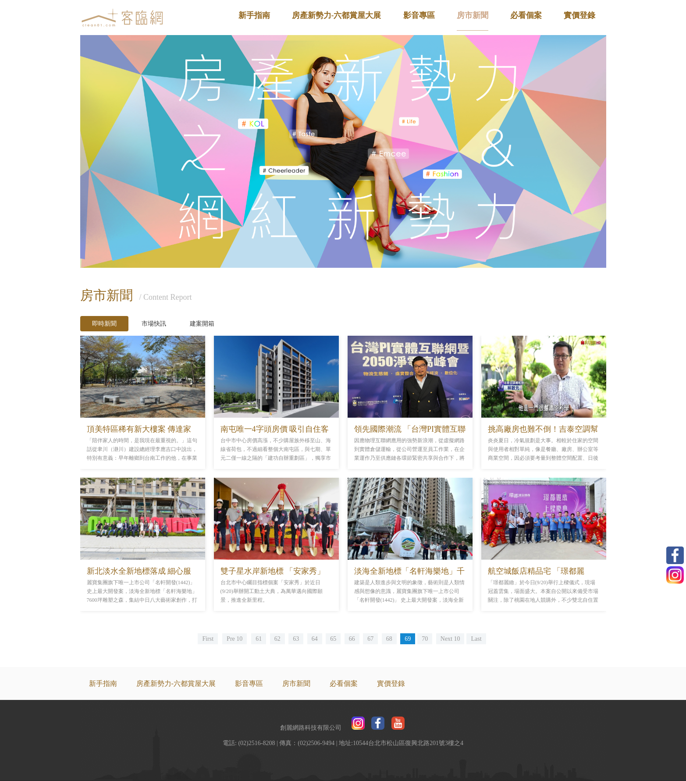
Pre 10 (234, 638)
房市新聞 (472, 15)
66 (352, 638)
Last (476, 638)
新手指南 (254, 15)
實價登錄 (579, 15)
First (207, 638)
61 (259, 638)
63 (296, 638)
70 (425, 638)
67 (370, 638)
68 (389, 638)
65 (333, 638)
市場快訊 (154, 323)
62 (277, 638)
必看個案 (526, 15)
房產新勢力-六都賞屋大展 (336, 15)
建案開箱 (202, 323)
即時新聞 (104, 323)
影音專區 (419, 15)
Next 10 (450, 638)
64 (315, 638)
